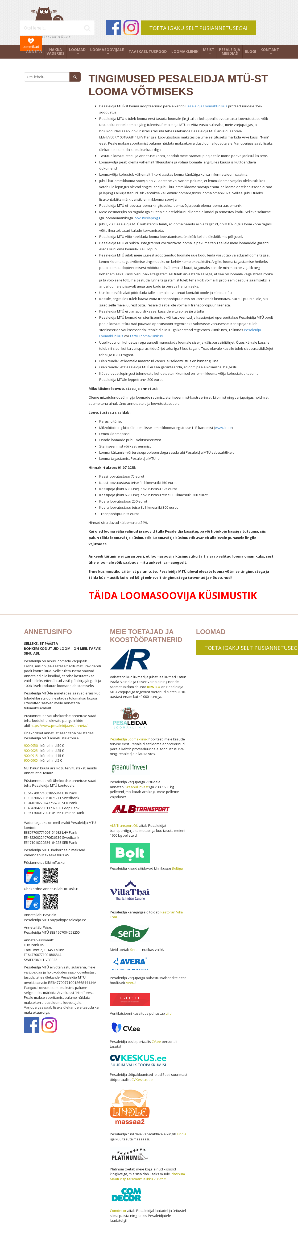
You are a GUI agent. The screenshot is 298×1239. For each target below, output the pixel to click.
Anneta (34, 51)
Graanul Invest (136, 787)
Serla (134, 949)
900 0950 (31, 745)
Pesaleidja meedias (229, 51)
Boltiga (177, 868)
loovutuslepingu (147, 218)
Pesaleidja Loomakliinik (129, 739)
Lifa (169, 1013)
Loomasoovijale (107, 49)
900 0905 (31, 760)
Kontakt (269, 49)
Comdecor (118, 1210)
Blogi (250, 51)
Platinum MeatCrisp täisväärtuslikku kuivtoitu (147, 1176)
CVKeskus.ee (142, 1079)
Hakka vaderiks (55, 51)
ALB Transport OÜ (124, 825)
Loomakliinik (184, 51)
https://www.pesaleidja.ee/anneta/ (59, 725)
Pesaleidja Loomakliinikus (206, 106)
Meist (208, 49)
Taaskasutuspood (148, 51)
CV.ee (156, 1041)
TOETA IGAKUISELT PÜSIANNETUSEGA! (198, 28)
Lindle (182, 1134)
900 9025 (31, 750)
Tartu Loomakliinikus (146, 336)
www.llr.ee (223, 427)
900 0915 (31, 755)
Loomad (77, 49)
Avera (130, 982)
